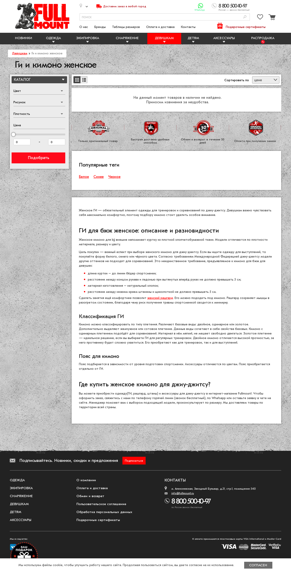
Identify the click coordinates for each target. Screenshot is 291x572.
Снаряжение (127, 38)
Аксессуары (224, 38)
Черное (114, 177)
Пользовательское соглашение (101, 504)
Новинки (23, 38)
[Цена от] (21, 142)
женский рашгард (160, 298)
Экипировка (87, 38)
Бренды (100, 27)
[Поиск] (244, 17)
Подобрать (38, 157)
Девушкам (164, 38)
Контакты (188, 27)
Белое (84, 177)
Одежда (53, 38)
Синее (98, 177)
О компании (86, 480)
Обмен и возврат (90, 496)
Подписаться (134, 460)
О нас (83, 27)
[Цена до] (56, 142)
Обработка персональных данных (104, 512)
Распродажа (262, 38)
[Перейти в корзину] (271, 17)
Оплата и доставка (160, 27)
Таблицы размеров (126, 27)
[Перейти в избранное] (260, 17)
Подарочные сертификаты (246, 27)
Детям (193, 38)
